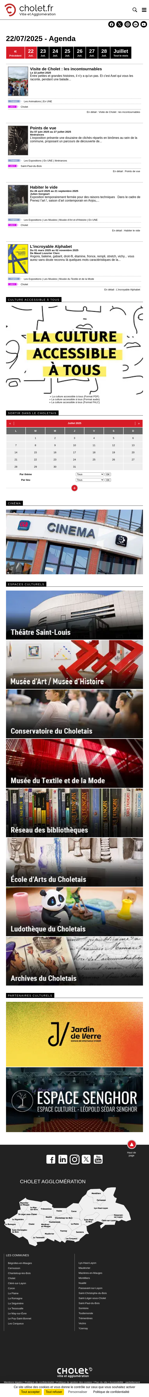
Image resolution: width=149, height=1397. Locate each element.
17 (74, 452)
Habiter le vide (44, 187)
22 (35, 459)
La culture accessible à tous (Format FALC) (75, 402)
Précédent (15, 52)
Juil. (31, 52)
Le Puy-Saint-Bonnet (19, 1318)
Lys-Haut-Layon (87, 1262)
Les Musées (50, 219)
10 (74, 445)
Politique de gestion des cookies (74, 1382)
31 (74, 466)
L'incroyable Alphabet (51, 246)
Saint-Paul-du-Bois (31, 166)
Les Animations (32, 101)
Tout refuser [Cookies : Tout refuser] (54, 1392)
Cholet (24, 106)
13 (133, 445)
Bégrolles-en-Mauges (20, 1263)
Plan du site (100, 1382)
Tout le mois (120, 52)
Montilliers (84, 1278)
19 (113, 452)
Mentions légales (13, 1382)
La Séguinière (15, 1303)
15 (35, 452)
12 (113, 445)
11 (94, 445)
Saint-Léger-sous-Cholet (92, 1298)
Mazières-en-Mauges (90, 1273)
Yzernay (83, 1328)
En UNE (47, 101)
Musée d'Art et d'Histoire (73, 219)
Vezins (82, 1323)
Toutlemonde (86, 1313)
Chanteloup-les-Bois (19, 1273)
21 (16, 459)
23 (55, 459)
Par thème (26, 474)
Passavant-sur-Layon (90, 1288)
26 (113, 459)
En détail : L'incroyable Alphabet (122, 289)
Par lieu (25, 479)
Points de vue (43, 128)
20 (133, 452)
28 (16, 466)
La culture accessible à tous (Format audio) (75, 399)
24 (74, 459)
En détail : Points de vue (126, 171)
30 (55, 466)
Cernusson (14, 1268)
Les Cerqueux (16, 1323)
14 (16, 452)
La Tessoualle (15, 1308)
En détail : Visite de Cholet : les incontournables (113, 112)
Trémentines (86, 1318)
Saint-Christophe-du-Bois (93, 1293)
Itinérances (61, 160)
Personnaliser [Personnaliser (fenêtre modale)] (77, 1392)
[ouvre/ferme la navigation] (144, 10)
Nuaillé (82, 1283)
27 (133, 459)
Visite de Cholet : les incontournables (66, 69)
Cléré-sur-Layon (17, 1283)
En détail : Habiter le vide (126, 230)
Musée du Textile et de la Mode (76, 278)
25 (94, 459)
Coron (11, 1288)
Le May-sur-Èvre (17, 1313)
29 (35, 466)
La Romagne (15, 1298)
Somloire (83, 1308)
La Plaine (13, 1293)
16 (55, 452)
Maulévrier (84, 1267)
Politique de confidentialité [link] (111, 1392)
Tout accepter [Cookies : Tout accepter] (30, 1392)
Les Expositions (33, 160)
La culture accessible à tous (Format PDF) (75, 396)
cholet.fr (36, 8)
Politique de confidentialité (39, 1382)
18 (94, 452)
